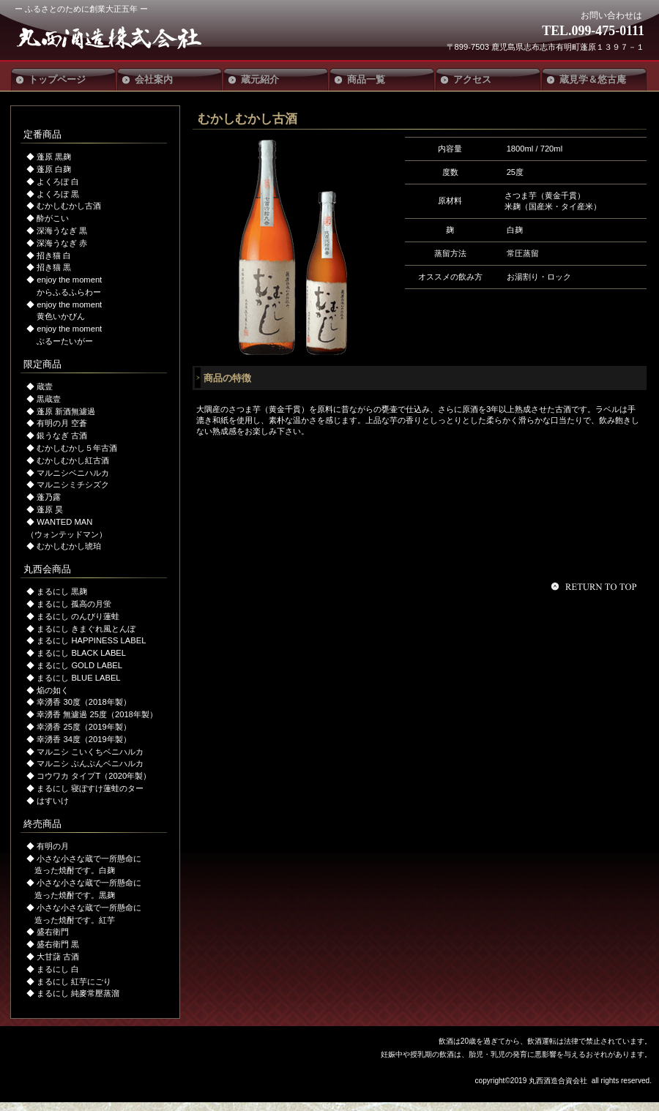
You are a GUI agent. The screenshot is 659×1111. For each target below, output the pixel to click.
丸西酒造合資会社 (123, 38)
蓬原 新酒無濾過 (66, 411)
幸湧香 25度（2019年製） (83, 726)
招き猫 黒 (54, 267)
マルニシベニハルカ (73, 472)
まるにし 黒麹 (62, 591)
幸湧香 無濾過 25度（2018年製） (97, 714)
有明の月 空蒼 (62, 423)
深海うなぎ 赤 (62, 243)
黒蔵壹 (49, 398)
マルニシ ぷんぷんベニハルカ (90, 763)
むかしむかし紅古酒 (73, 460)
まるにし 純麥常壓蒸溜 (78, 993)
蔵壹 (45, 386)
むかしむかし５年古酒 (77, 448)
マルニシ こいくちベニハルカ (90, 751)
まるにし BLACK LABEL (81, 652)
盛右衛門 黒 (58, 944)
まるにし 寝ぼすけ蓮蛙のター (90, 788)
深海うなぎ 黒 (62, 230)
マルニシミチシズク (73, 484)
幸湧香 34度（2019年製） (83, 739)
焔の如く (53, 690)
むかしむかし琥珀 (69, 546)
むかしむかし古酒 (69, 205)
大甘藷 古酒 (58, 956)
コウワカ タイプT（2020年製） (94, 775)
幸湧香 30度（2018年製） (83, 701)
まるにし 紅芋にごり (74, 981)
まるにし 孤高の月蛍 (74, 603)
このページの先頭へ (596, 586)
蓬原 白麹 (54, 169)
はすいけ (53, 800)
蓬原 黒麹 (54, 156)
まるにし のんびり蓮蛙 (78, 616)
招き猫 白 (54, 255)
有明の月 (53, 846)
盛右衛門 (53, 931)
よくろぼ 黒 (58, 194)
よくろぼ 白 (58, 181)
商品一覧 (366, 79)
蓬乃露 (49, 497)
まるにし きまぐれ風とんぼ (86, 628)
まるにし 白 (58, 969)
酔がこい (53, 218)
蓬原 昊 (50, 509)
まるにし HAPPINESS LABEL (91, 640)
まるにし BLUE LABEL (78, 677)
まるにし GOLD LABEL (79, 665)
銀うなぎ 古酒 (62, 435)
